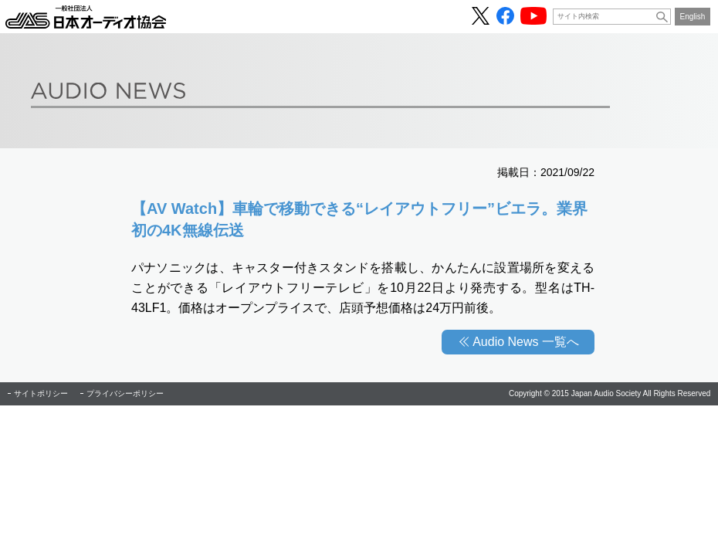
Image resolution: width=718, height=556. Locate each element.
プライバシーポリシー (125, 393)
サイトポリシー (41, 393)
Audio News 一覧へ (525, 341)
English (693, 16)
